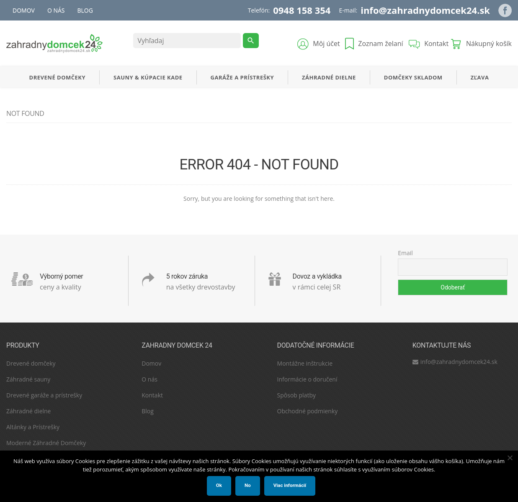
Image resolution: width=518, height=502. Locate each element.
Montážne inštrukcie (305, 363)
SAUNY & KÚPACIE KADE (148, 77)
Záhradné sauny (28, 379)
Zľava (480, 77)
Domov (24, 10)
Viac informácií (289, 485)
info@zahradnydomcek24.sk (425, 10)
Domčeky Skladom (413, 77)
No (248, 485)
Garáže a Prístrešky (242, 77)
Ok (219, 485)
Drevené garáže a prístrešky (44, 395)
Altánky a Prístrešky (32, 427)
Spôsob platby (296, 395)
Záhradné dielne (329, 77)
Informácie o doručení (307, 379)
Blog (85, 10)
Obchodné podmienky (307, 411)
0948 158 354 (301, 10)
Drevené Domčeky (57, 77)
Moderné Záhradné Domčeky (46, 443)
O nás (56, 10)
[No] (509, 457)
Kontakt (152, 395)
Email (405, 253)
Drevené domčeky (31, 363)
